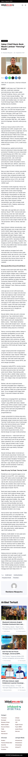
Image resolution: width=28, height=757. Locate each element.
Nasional (3, 731)
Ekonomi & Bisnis (5, 726)
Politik (2, 729)
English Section (19, 724)
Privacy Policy (4, 747)
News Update (6, 607)
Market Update (5, 724)
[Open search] (22, 5)
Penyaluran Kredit (6, 577)
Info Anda (17, 720)
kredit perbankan (18, 575)
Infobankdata (18, 745)
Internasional (4, 733)
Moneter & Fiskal (5, 722)
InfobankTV (18, 747)
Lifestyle (17, 717)
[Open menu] (25, 5)
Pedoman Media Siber (6, 742)
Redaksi (3, 740)
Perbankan (16, 577)
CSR (16, 722)
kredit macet (8, 575)
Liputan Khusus (19, 729)
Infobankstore (18, 742)
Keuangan (3, 720)
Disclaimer (3, 749)
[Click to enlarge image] (14, 65)
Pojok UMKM (18, 726)
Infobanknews (18, 740)
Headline (4, 40)
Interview (17, 731)
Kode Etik (3, 745)
